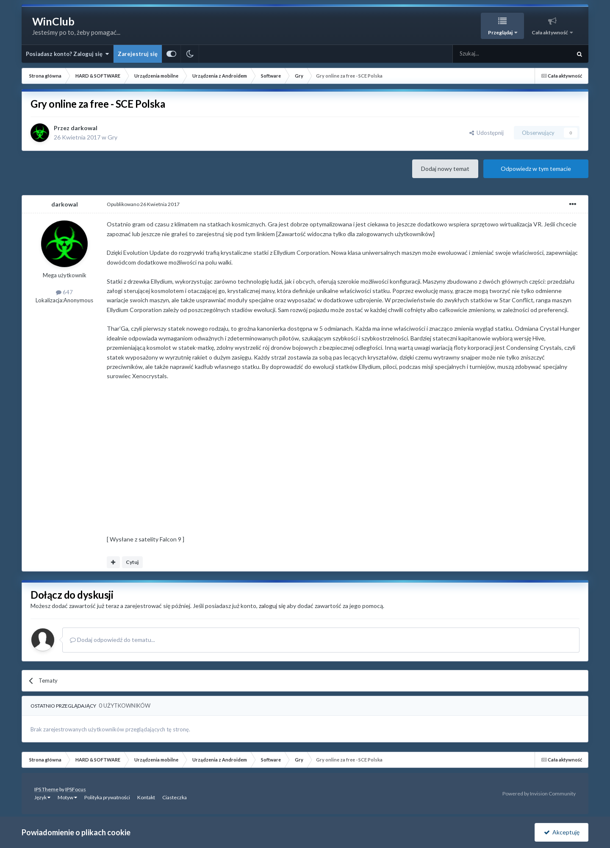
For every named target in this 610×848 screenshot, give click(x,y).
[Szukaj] (492, 54)
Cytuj (132, 562)
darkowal (84, 127)
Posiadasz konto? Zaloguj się (67, 54)
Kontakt (146, 797)
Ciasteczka (174, 797)
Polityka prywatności (107, 797)
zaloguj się (272, 605)
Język (42, 797)
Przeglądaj (500, 32)
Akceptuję (562, 832)
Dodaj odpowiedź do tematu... (112, 639)
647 (64, 292)
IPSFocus (75, 789)
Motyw (67, 797)
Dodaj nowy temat (445, 168)
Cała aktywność (550, 32)
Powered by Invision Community (539, 793)
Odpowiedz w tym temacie (536, 168)
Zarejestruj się (138, 53)
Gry (112, 137)
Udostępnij (486, 132)
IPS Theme (46, 789)
